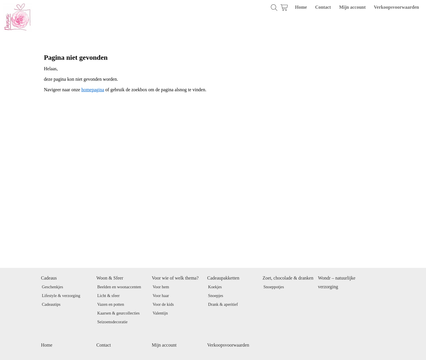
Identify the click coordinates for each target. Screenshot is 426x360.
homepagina (92, 89)
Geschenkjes (52, 287)
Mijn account (352, 7)
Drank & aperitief (223, 304)
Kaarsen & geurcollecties (118, 313)
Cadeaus (49, 277)
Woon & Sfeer (110, 277)
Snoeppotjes (274, 287)
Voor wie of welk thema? (175, 277)
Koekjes (215, 287)
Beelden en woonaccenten (119, 287)
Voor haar (161, 295)
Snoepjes (215, 295)
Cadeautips (51, 304)
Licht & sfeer (108, 295)
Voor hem (161, 287)
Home (301, 7)
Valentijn (160, 313)
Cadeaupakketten (223, 277)
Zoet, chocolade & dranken (288, 277)
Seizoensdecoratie (112, 321)
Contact (323, 7)
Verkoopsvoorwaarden (396, 7)
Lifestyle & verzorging (61, 295)
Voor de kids (163, 304)
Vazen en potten (110, 304)
